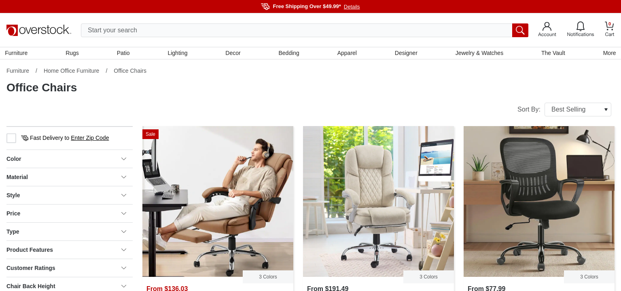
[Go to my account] (547, 30)
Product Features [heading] (66, 251)
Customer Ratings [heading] (66, 269)
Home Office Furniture (71, 72)
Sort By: (564, 111)
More (608, 54)
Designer (405, 54)
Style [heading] (66, 197)
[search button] (520, 30)
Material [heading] (66, 178)
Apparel (346, 54)
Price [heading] (66, 215)
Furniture (17, 54)
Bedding (289, 54)
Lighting (178, 54)
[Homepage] (38, 30)
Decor (233, 54)
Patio (124, 54)
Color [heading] (66, 160)
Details (352, 7)
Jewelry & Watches (478, 54)
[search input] (304, 30)
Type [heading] (66, 233)
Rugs (73, 54)
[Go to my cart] (610, 30)
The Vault (552, 54)
